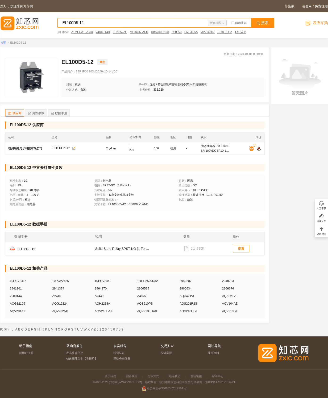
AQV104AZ (230, 303)
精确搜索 (238, 23)
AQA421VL (187, 296)
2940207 (186, 281)
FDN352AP (120, 32)
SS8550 (176, 32)
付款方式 (153, 376)
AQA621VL (229, 296)
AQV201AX (18, 311)
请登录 (307, 6)
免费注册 (321, 6)
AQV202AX (60, 311)
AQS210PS (145, 303)
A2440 (99, 296)
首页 (3, 42)
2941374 (58, 288)
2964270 (101, 288)
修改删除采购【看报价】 (81, 358)
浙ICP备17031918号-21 (220, 382)
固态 (102, 62)
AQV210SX (230, 311)
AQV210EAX (103, 311)
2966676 (228, 288)
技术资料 (213, 353)
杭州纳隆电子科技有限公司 (25, 148)
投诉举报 (166, 353)
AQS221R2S (188, 303)
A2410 (56, 296)
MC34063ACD (139, 32)
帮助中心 (217, 376)
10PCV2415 (18, 281)
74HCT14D (103, 32)
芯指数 (290, 6)
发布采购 (316, 23)
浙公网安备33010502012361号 (166, 388)
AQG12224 (60, 303)
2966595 (143, 288)
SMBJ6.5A (191, 32)
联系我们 (174, 376)
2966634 (186, 288)
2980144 (16, 296)
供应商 (14, 113)
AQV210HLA (188, 311)
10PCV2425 (60, 281)
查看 (241, 249)
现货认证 (119, 353)
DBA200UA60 (160, 32)
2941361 (16, 288)
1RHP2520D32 (147, 281)
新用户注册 (26, 353)
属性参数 (36, 113)
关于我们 (110, 376)
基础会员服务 (121, 358)
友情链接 (196, 376)
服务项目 (131, 376)
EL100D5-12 (61, 148)
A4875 (141, 296)
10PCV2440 (103, 281)
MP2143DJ (208, 32)
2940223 (228, 281)
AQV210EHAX (147, 311)
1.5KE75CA (224, 32)
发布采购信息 (74, 353)
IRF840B (240, 32)
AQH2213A (102, 303)
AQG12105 (17, 303)
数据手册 (58, 113)
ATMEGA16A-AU (82, 32)
